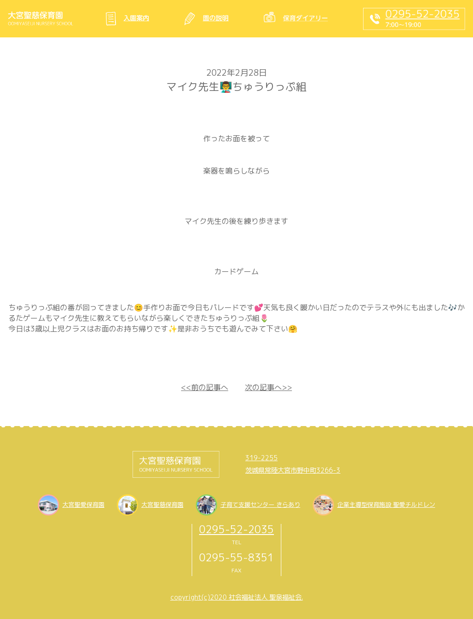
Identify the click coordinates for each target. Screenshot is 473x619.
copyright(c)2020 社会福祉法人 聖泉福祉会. (236, 597)
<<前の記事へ (204, 387)
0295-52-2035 (236, 529)
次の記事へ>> (268, 387)
